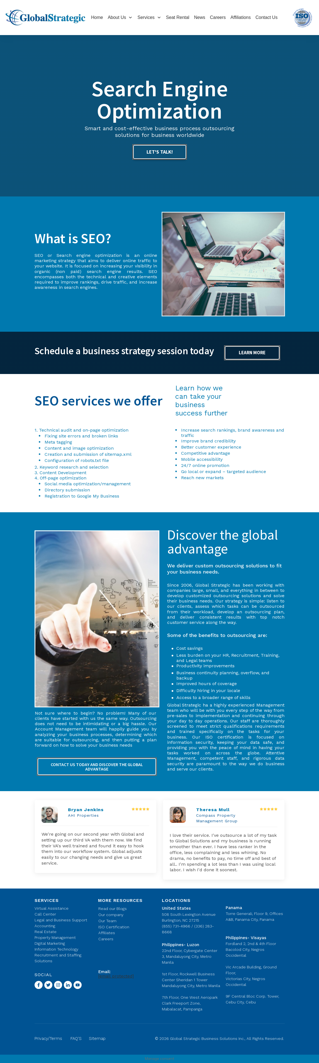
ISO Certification (113, 927)
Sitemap (97, 1038)
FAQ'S (76, 1038)
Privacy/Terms (48, 1038)
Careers (105, 939)
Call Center (45, 914)
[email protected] (116, 976)
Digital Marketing (50, 943)
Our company (110, 914)
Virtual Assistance (52, 908)
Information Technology (56, 949)
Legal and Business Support (61, 920)
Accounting (45, 926)
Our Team (107, 921)
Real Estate (46, 931)
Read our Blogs (112, 908)
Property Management (55, 937)
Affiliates (106, 933)
